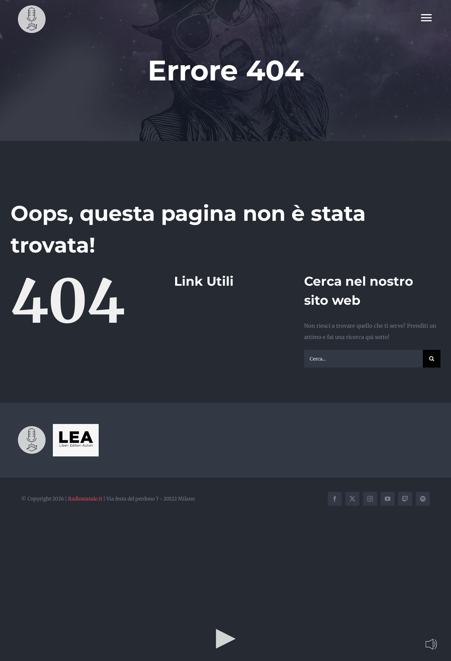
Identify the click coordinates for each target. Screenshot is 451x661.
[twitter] (352, 499)
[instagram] (370, 499)
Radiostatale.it (85, 499)
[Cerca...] (363, 359)
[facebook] (335, 499)
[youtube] (388, 499)
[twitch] (405, 499)
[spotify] (423, 499)
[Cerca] (431, 359)
